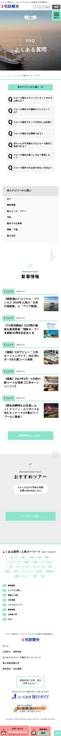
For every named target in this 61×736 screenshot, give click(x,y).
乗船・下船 (12, 229)
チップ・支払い (46, 562)
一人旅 (10, 567)
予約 (9, 217)
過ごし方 (14, 557)
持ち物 (39, 571)
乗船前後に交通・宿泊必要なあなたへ (30, 681)
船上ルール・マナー (16, 211)
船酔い (23, 557)
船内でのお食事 (14, 223)
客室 (16, 571)
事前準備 (11, 205)
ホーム (5, 76)
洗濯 (35, 576)
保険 (34, 562)
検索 (56, 7)
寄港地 (26, 562)
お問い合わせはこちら (30, 490)
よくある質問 (15, 76)
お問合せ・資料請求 (12, 652)
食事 (39, 557)
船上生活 (11, 235)
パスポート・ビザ (14, 562)
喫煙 (46, 557)
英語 (42, 576)
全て (9, 199)
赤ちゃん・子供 (38, 567)
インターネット (27, 571)
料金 (50, 567)
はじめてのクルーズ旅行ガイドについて (22, 657)
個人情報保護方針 (11, 663)
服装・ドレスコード (22, 576)
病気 (32, 557)
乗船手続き (50, 571)
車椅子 (7, 571)
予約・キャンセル (23, 567)
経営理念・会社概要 (12, 669)
